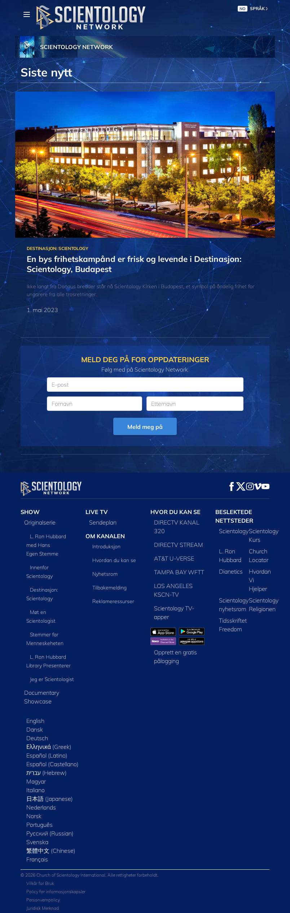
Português (39, 824)
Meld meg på (145, 426)
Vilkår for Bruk (40, 883)
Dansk (34, 729)
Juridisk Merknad (42, 908)
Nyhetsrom (105, 574)
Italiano (35, 790)
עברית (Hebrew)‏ (46, 772)
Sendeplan (103, 522)
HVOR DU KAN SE (175, 511)
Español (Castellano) (52, 764)
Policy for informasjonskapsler (55, 891)
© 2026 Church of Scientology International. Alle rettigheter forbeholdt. (89, 875)
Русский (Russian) (50, 833)
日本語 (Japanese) (49, 798)
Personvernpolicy (43, 900)
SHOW (30, 511)
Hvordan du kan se (114, 560)
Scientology (234, 531)
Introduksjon (106, 546)
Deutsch (37, 738)
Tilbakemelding (109, 587)
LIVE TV (96, 511)
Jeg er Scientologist (52, 679)
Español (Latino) (46, 755)
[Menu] (26, 14)
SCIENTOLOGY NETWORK (76, 47)
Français (37, 859)
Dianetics (231, 571)
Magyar (36, 781)
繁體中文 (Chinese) (50, 850)
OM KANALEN (105, 536)
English (35, 720)
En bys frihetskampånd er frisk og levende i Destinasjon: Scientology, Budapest (134, 264)
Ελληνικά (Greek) (48, 746)
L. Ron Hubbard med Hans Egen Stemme (46, 545)
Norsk (33, 816)
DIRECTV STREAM (178, 544)
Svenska (37, 842)
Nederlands (41, 807)
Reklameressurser (113, 601)
